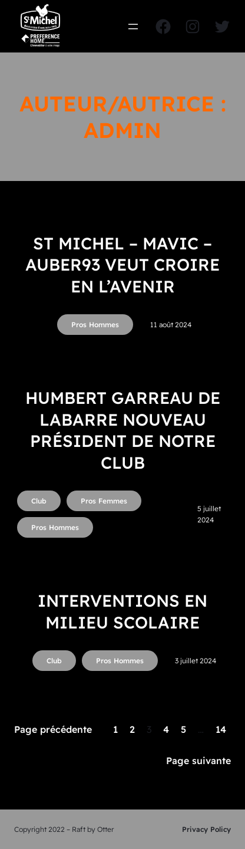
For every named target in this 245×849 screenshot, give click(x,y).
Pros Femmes (104, 500)
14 (221, 729)
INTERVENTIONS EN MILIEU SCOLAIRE (122, 611)
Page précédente (53, 729)
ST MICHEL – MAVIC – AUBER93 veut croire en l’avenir (122, 265)
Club (39, 500)
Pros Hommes (95, 324)
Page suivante (198, 760)
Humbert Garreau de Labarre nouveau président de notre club (122, 429)
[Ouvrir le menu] (133, 26)
